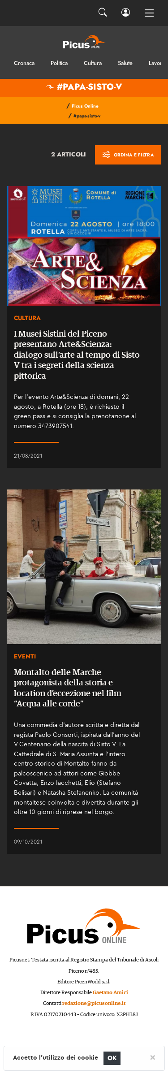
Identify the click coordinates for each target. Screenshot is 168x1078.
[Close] (152, 1057)
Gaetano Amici (110, 993)
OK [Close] (112, 1058)
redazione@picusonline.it (93, 1003)
